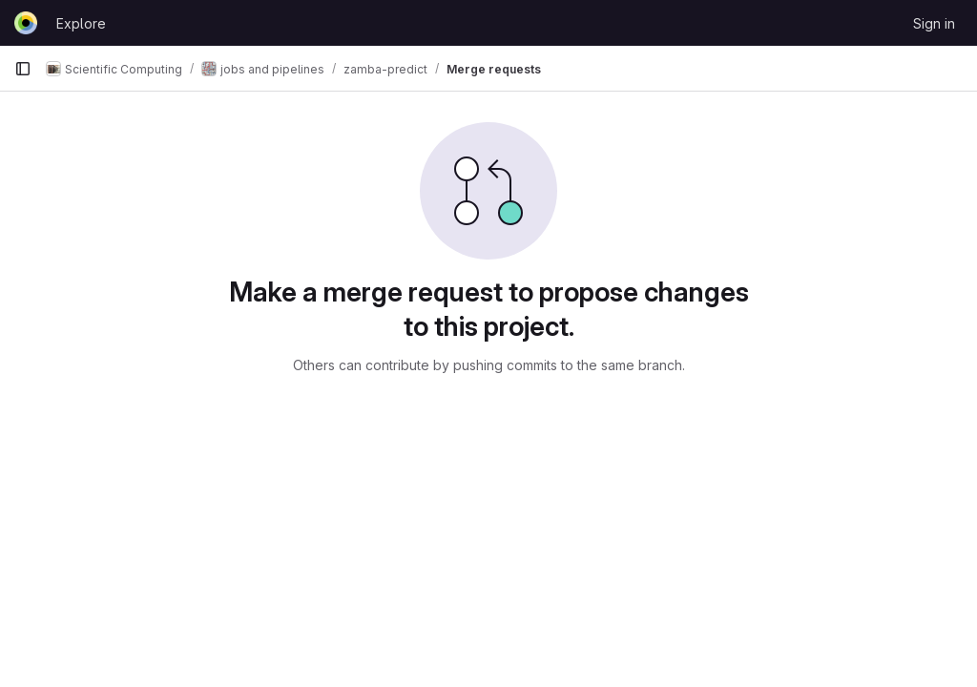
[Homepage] (25, 23)
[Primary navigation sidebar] (23, 68)
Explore (81, 23)
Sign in (934, 23)
